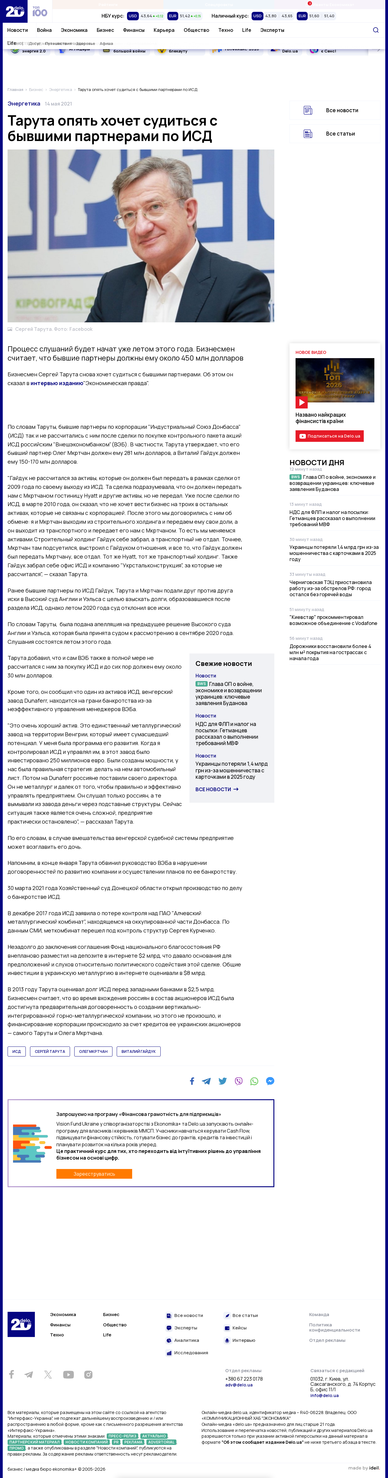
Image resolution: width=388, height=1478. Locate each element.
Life (246, 30)
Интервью (243, 1340)
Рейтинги (108, 4)
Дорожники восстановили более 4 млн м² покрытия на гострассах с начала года (330, 652)
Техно (225, 30)
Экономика (74, 30)
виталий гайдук (139, 1051)
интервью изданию (57, 383)
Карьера (164, 30)
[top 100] (40, 11)
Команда (319, 1314)
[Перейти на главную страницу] (15, 11)
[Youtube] (68, 1375)
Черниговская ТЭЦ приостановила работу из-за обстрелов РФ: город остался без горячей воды (330, 588)
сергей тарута (50, 1051)
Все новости (213, 789)
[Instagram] (88, 1375)
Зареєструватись (94, 1174)
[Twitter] (222, 1081)
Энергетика (24, 103)
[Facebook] (192, 1081)
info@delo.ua (324, 1395)
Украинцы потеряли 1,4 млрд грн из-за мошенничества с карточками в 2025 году (232, 770)
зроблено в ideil (364, 1468)
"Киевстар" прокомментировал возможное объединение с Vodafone (333, 620)
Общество (196, 30)
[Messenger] (270, 1081)
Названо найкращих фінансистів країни (321, 418)
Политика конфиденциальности (334, 1327)
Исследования (191, 1352)
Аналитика (186, 1340)
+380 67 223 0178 (244, 1379)
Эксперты (272, 30)
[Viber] (238, 1081)
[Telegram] (206, 1081)
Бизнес (105, 30)
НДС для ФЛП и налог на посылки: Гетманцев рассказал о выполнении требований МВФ (227, 734)
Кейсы (239, 1328)
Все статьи (340, 133)
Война (44, 30)
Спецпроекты (219, 4)
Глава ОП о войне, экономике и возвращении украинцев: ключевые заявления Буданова (229, 693)
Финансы (134, 30)
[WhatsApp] (254, 1081)
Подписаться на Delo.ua (334, 436)
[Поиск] (376, 30)
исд (16, 1051)
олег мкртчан (93, 1051)
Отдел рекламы (327, 1340)
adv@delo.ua (239, 1384)
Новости (17, 30)
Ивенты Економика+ (329, 4)
